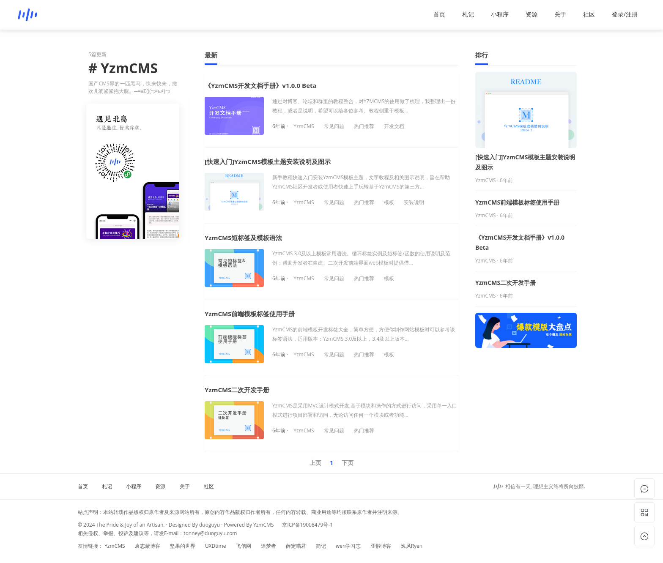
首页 (439, 14)
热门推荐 (364, 126)
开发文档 (394, 126)
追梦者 (268, 545)
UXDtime (215, 545)
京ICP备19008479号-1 (307, 524)
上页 (315, 463)
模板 (389, 202)
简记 (321, 545)
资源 (531, 14)
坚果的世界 (182, 545)
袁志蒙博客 (147, 545)
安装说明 (414, 202)
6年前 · (280, 126)
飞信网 (243, 545)
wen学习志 (348, 545)
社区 (589, 14)
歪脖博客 (381, 545)
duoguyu (209, 524)
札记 (468, 14)
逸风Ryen (412, 545)
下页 (347, 463)
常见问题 (334, 126)
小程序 (500, 14)
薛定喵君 (296, 545)
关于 (560, 14)
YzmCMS (303, 126)
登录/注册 (625, 14)
